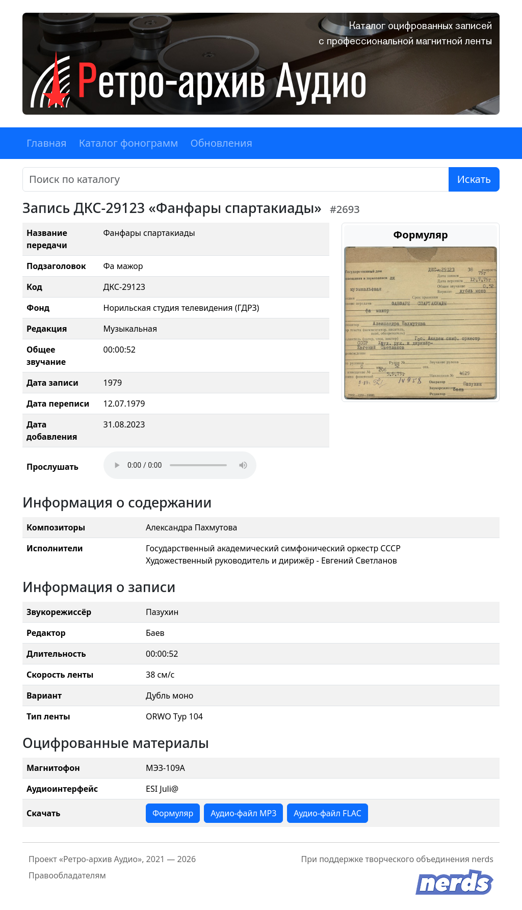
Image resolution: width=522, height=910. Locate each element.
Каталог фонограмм (128, 143)
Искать (474, 179)
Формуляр (172, 813)
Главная (47, 143)
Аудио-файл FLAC (327, 813)
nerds (482, 859)
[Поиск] (235, 179)
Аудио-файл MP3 (243, 813)
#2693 (345, 209)
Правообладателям (67, 875)
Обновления (221, 143)
